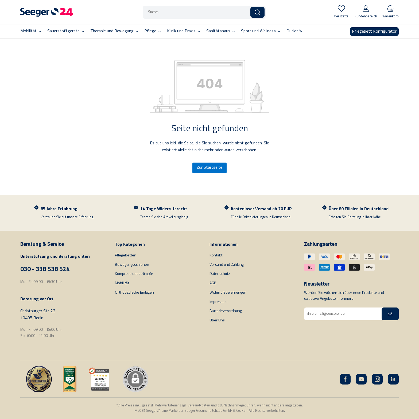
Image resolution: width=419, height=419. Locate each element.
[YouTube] (361, 379)
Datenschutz (220, 274)
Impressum (218, 302)
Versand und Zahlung (227, 265)
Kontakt (216, 255)
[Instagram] (377, 379)
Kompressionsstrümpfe (134, 274)
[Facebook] (345, 379)
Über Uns (217, 320)
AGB (213, 283)
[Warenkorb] (390, 12)
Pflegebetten (125, 255)
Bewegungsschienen (132, 265)
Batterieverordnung (226, 311)
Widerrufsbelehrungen (228, 293)
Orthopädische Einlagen (134, 293)
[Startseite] (46, 12)
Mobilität (122, 283)
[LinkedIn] (393, 379)
